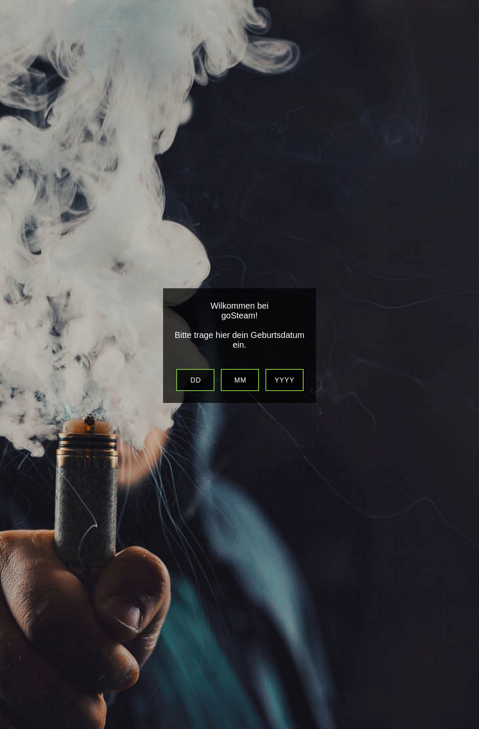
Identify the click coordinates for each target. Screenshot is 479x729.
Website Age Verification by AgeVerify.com (468, 727)
